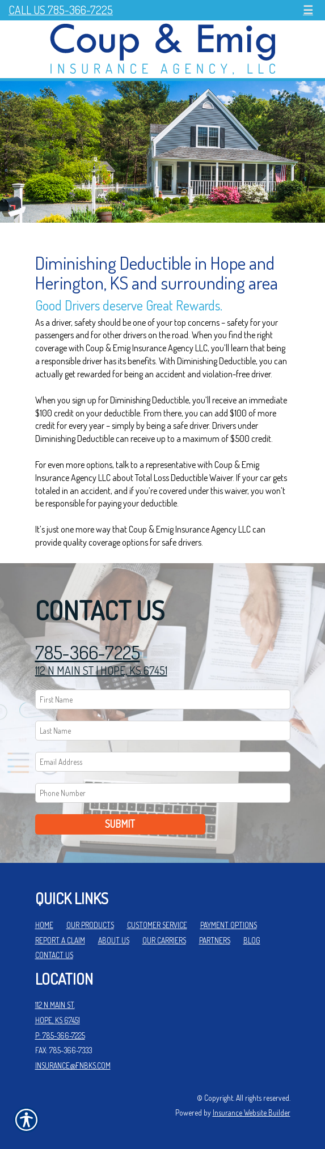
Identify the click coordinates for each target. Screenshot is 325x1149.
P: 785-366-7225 (60, 1035)
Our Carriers (164, 940)
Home (44, 925)
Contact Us (54, 955)
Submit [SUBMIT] (120, 824)
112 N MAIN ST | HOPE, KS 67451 (101, 670)
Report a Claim (60, 940)
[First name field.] (162, 699)
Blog (251, 940)
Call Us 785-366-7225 (61, 10)
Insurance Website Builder (251, 1112)
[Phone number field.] (162, 793)
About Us (113, 940)
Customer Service (157, 925)
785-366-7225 (87, 652)
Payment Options (228, 925)
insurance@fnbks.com (73, 1065)
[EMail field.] (162, 762)
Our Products (90, 925)
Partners (214, 940)
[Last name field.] (162, 731)
